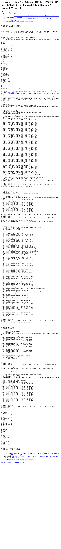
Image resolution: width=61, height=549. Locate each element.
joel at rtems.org (14, 12)
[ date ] (17, 21)
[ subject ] (26, 21)
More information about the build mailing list (12, 547)
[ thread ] (21, 21)
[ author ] (31, 21)
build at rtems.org (11, 106)
